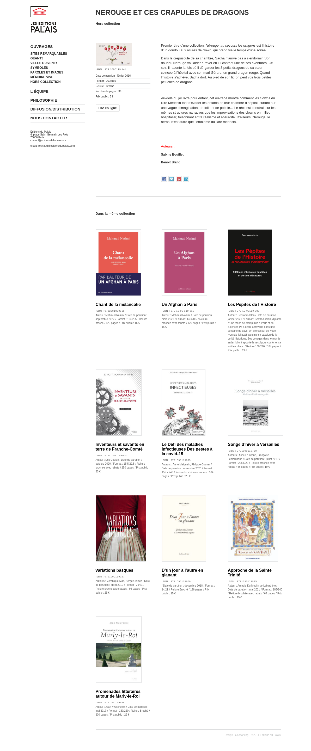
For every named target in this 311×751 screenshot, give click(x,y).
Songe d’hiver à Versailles (253, 444)
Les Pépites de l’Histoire (252, 304)
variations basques (114, 570)
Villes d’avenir (44, 63)
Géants (37, 58)
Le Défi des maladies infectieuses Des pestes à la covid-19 (187, 449)
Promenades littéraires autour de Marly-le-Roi (118, 693)
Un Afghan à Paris (179, 304)
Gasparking (241, 735)
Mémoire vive (42, 77)
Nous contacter (49, 118)
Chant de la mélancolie (118, 304)
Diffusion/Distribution (56, 109)
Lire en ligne (108, 108)
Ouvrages (42, 46)
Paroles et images (47, 72)
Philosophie (44, 100)
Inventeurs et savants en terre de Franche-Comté (120, 446)
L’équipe (39, 91)
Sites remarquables (49, 54)
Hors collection (46, 82)
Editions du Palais (270, 735)
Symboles (39, 68)
